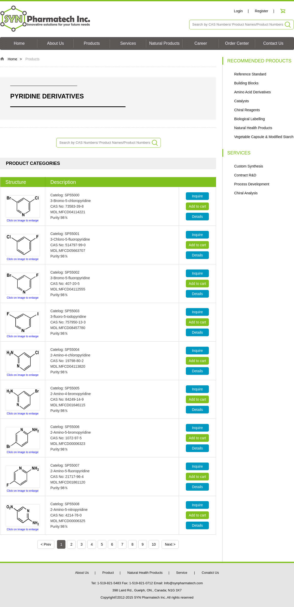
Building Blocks (246, 83)
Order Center (237, 43)
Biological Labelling (249, 119)
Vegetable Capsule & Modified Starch (263, 137)
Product (108, 573)
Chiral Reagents (247, 110)
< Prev (46, 544)
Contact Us (273, 43)
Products (92, 43)
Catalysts (241, 101)
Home (19, 43)
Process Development (251, 184)
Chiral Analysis (246, 193)
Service (182, 573)
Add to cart (197, 206)
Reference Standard (250, 74)
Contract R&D (245, 175)
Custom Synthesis (248, 166)
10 (154, 544)
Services (128, 43)
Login (238, 11)
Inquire (197, 196)
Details (197, 217)
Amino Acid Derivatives (252, 92)
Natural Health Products (253, 128)
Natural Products (164, 43)
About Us (55, 43)
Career (201, 43)
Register (261, 11)
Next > (170, 544)
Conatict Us (210, 573)
